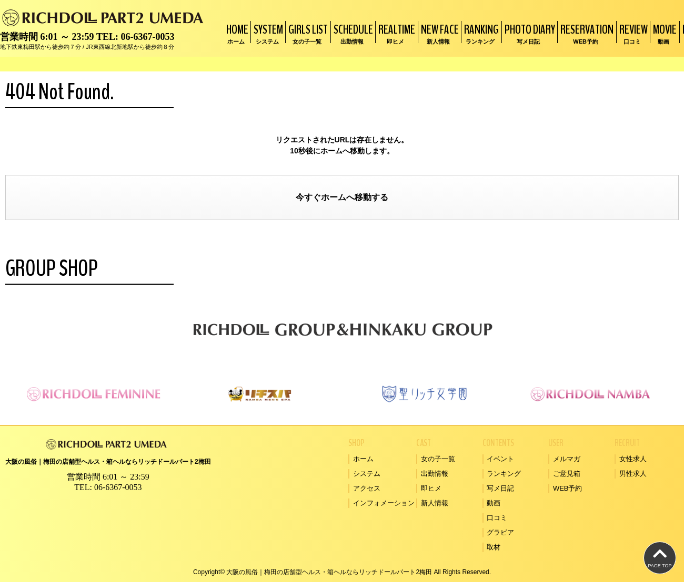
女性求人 (633, 459)
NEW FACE (438, 33)
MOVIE (663, 33)
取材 (493, 547)
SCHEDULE (352, 33)
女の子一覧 (438, 459)
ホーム (333, 197)
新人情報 (434, 503)
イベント (500, 459)
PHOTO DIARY (528, 33)
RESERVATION (585, 33)
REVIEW (632, 33)
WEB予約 (567, 488)
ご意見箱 (566, 473)
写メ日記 (500, 488)
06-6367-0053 (147, 37)
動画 (493, 503)
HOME (236, 33)
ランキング (504, 473)
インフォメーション (384, 503)
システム (366, 473)
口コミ (497, 518)
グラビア (500, 532)
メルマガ (566, 459)
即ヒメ (431, 488)
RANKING (480, 33)
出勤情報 (434, 473)
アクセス (366, 488)
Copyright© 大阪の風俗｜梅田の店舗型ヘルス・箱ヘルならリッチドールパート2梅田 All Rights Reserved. (342, 572)
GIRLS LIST (307, 33)
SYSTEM (267, 33)
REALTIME (395, 33)
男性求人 (633, 473)
